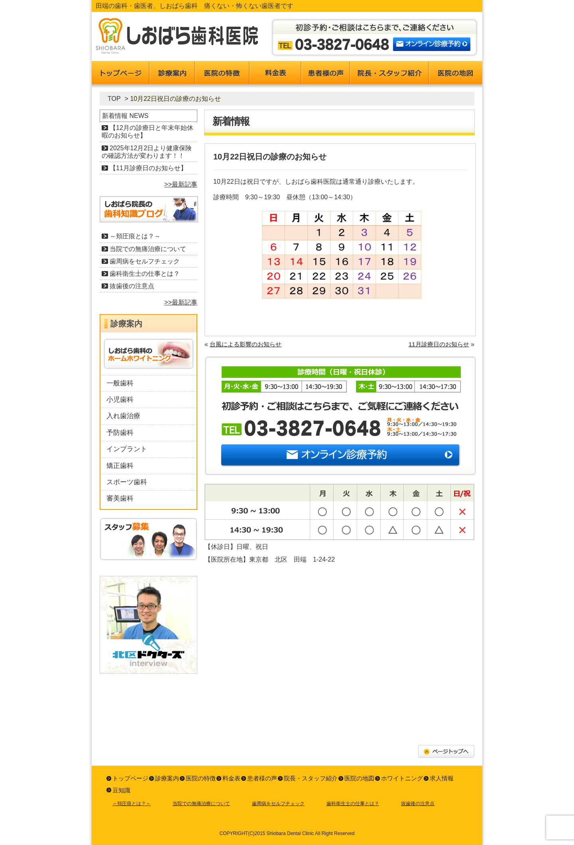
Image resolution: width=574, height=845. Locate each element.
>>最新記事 (180, 184)
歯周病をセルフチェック (145, 261)
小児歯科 (120, 399)
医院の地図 (359, 778)
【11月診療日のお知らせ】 (148, 168)
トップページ (130, 778)
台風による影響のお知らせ (245, 344)
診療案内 (167, 778)
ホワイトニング (402, 778)
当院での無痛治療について (148, 249)
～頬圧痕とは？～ (135, 236)
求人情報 (442, 778)
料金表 (231, 778)
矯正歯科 (120, 466)
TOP (114, 98)
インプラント (126, 449)
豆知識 (121, 790)
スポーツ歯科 (126, 482)
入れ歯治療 (123, 416)
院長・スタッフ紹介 (311, 778)
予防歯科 (120, 432)
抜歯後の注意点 (132, 286)
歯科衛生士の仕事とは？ (145, 273)
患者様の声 (262, 778)
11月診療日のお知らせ (439, 344)
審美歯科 (120, 498)
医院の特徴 (201, 778)
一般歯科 (120, 383)
